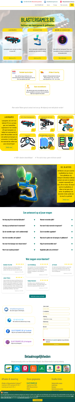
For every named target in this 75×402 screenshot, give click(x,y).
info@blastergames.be (52, 1)
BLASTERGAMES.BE (39, 5)
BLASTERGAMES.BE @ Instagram (21, 341)
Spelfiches (54, 385)
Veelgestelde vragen (57, 383)
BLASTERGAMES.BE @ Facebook (21, 330)
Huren (48, 5)
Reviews (54, 387)
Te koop (55, 5)
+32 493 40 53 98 (27, 1)
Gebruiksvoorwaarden (57, 389)
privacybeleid (54, 340)
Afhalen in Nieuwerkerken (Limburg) (11, 383)
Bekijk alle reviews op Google (37, 296)
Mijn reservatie (64, 5)
